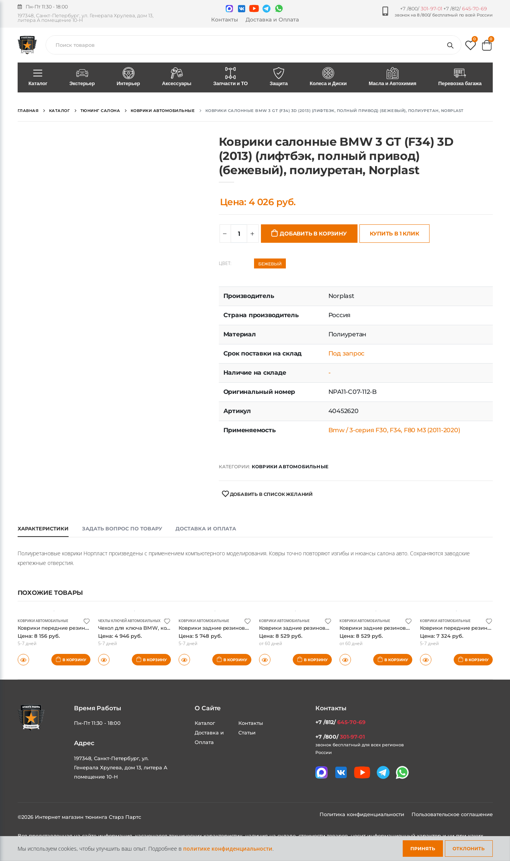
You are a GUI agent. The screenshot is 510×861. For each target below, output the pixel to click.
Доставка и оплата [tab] (205, 528)
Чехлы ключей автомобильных (132, 620)
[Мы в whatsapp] (279, 8)
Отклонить (469, 848)
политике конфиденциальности (227, 848)
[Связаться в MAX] (229, 8)
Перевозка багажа (459, 77)
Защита (278, 77)
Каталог (38, 77)
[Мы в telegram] (266, 8)
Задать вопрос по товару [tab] (122, 528)
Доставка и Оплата (272, 19)
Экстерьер (82, 77)
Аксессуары (176, 77)
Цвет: (225, 263)
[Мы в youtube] (254, 8)
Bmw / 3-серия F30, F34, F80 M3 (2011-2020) (394, 430)
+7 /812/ (465, 9)
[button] (470, 47)
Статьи (247, 732)
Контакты (224, 19)
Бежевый (270, 264)
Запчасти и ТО (230, 77)
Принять (422, 848)
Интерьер (128, 77)
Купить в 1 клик (394, 233)
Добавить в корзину (313, 233)
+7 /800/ (421, 9)
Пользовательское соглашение (452, 814)
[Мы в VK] (241, 8)
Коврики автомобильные (290, 466)
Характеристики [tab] (43, 528)
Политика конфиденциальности (363, 814)
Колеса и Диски (328, 77)
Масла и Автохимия (392, 77)
